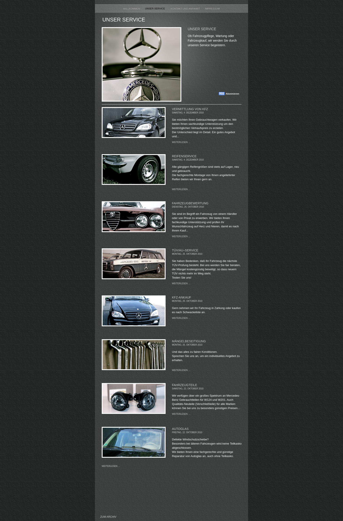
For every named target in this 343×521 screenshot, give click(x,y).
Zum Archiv (108, 516)
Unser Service (155, 8)
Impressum (212, 8)
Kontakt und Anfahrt (186, 8)
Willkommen (132, 8)
